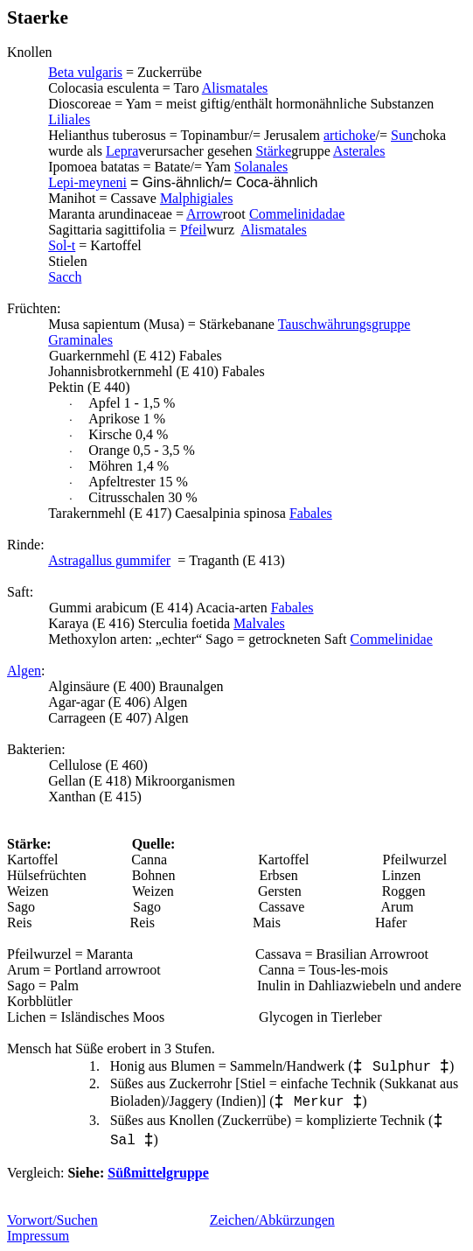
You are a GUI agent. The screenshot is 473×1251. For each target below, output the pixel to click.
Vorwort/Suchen (52, 1220)
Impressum (38, 1235)
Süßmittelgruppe (158, 1172)
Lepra (122, 150)
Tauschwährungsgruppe (344, 324)
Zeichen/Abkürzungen (272, 1220)
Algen (24, 670)
